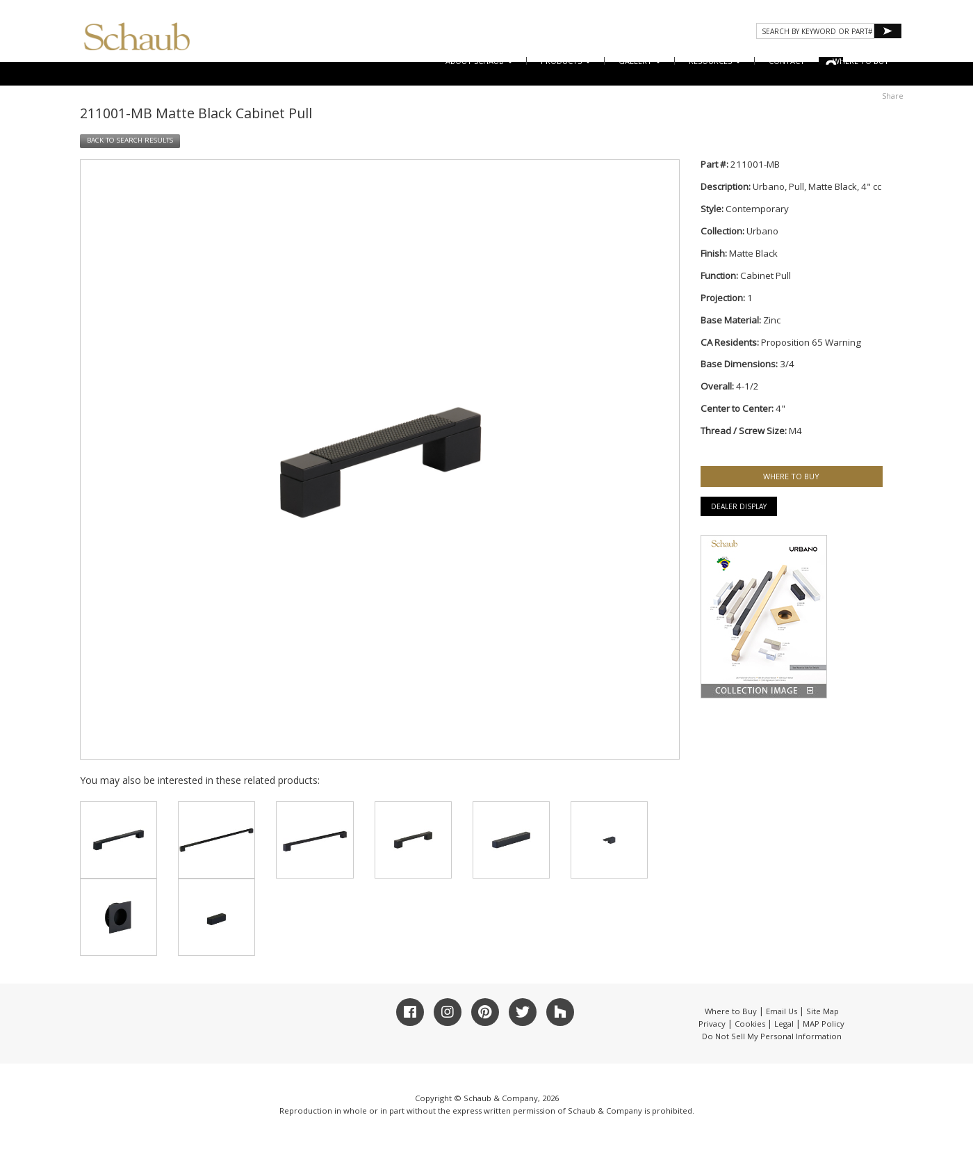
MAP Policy (823, 1023)
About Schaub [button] (479, 61)
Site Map (822, 1011)
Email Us (781, 1011)
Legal (784, 1023)
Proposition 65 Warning (811, 342)
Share (892, 95)
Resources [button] (715, 61)
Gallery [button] (640, 61)
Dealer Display (739, 506)
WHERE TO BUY (861, 61)
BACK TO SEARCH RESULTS (130, 140)
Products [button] (566, 61)
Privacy (712, 1023)
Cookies (750, 1023)
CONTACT (787, 61)
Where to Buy (731, 1011)
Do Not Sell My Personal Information (772, 1036)
